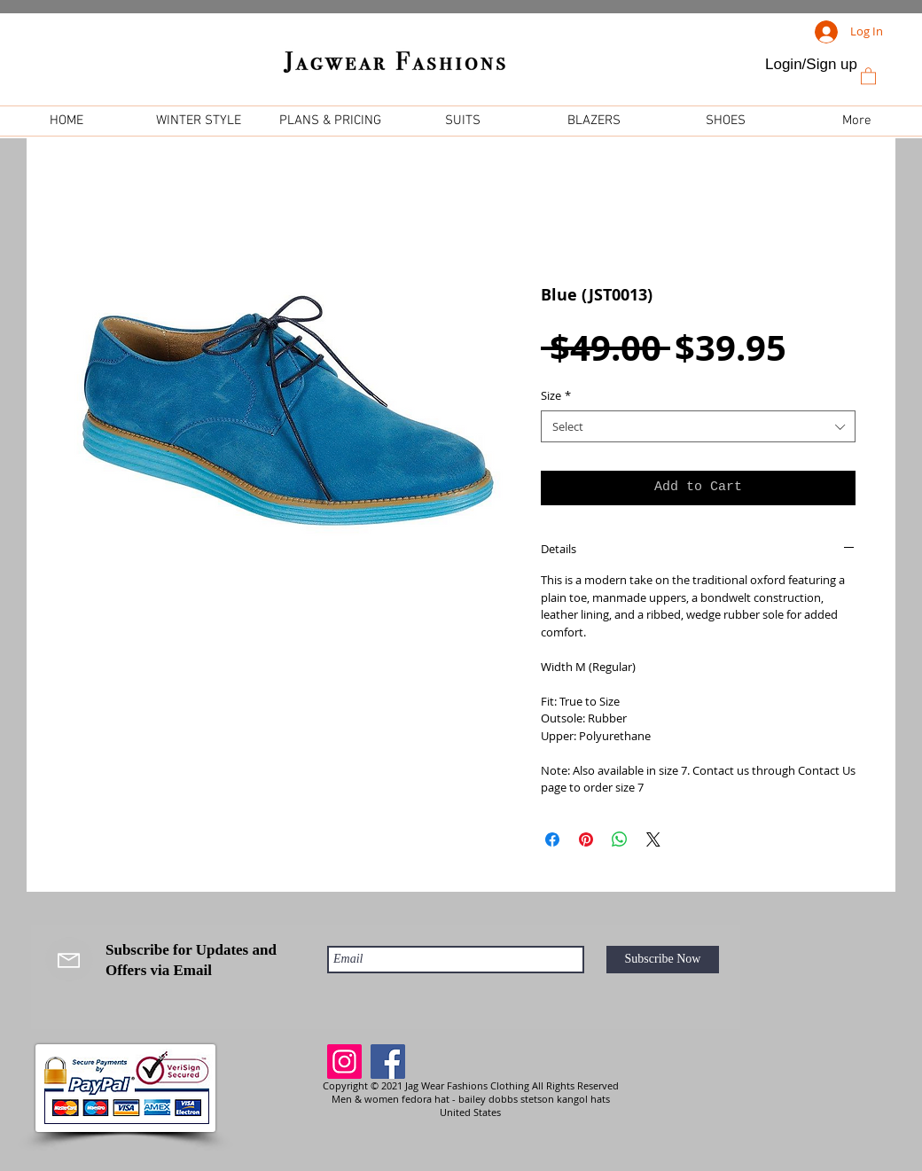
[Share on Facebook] (552, 839)
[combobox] (698, 426)
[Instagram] (344, 1061)
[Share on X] (653, 839)
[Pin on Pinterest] (586, 839)
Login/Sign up (811, 64)
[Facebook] (388, 1061)
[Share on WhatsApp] (619, 839)
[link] (868, 75)
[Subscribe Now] (662, 959)
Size (556, 395)
